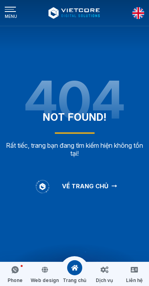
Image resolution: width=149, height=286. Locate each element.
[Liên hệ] (134, 269)
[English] (138, 13)
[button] (15, 274)
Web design (45, 280)
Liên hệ (134, 280)
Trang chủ (74, 280)
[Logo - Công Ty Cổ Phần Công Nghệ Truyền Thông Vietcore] (74, 13)
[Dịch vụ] (104, 269)
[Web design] (44, 269)
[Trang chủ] (74, 267)
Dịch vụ (104, 280)
